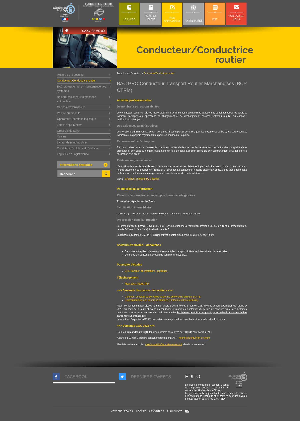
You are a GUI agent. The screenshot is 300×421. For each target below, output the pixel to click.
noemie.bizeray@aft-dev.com (194, 337)
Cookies (141, 411)
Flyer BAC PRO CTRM (137, 283)
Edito (192, 376)
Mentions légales (122, 411)
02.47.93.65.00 (93, 31)
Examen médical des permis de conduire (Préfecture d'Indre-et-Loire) (161, 300)
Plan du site (174, 411)
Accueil (120, 73)
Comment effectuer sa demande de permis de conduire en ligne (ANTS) (163, 296)
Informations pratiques (85, 164)
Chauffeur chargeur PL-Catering (142, 178)
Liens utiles (156, 411)
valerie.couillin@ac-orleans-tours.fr (163, 344)
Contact (187, 411)
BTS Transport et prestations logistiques (146, 271)
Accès (66, 30)
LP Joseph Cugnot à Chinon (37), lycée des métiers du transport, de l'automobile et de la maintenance (84, 12)
